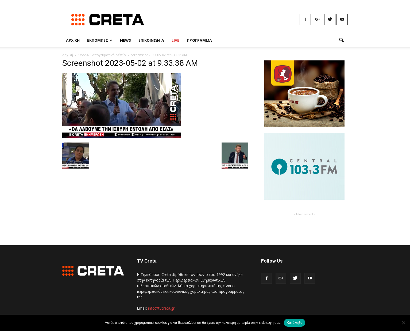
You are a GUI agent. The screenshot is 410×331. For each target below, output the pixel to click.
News (125, 40)
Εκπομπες (99, 40)
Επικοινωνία (151, 40)
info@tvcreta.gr (161, 308)
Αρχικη (73, 40)
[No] (403, 322)
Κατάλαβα (294, 323)
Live (175, 40)
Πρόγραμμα (199, 40)
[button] (341, 40)
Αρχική (67, 55)
